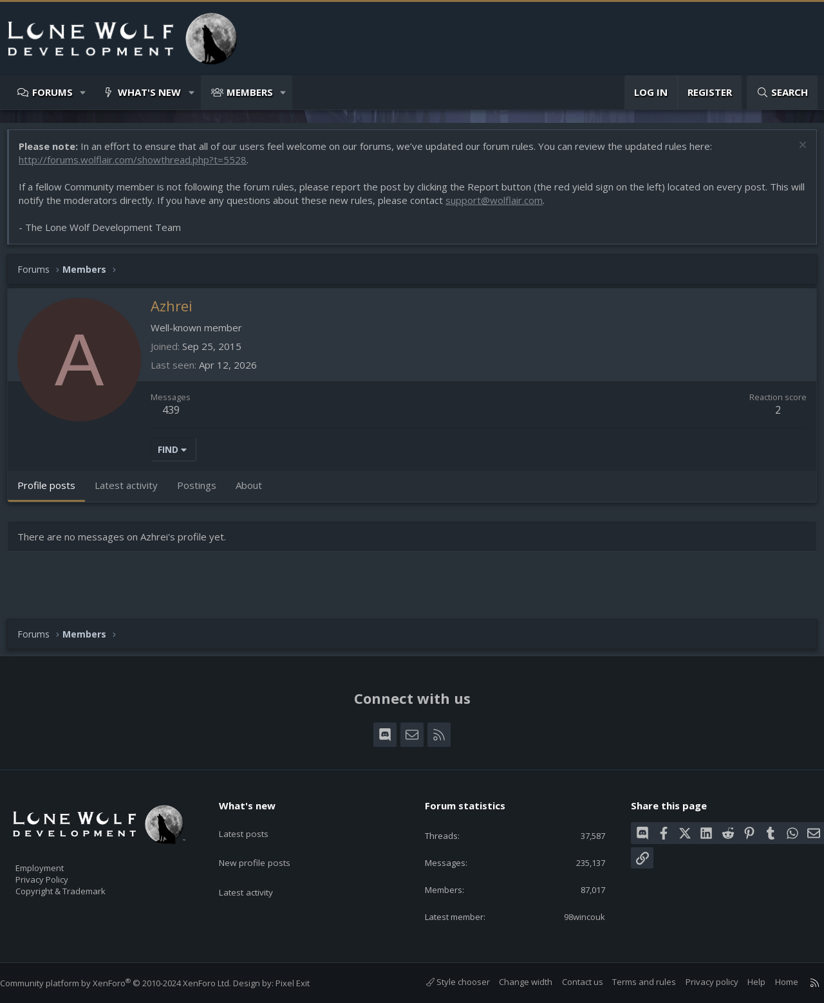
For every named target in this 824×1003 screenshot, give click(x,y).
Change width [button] (512, 982)
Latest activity (256, 871)
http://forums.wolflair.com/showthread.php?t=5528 (139, 166)
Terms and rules (631, 982)
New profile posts (265, 846)
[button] (83, 92)
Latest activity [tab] (132, 491)
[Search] (782, 92)
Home (773, 982)
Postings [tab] (203, 491)
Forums (52, 92)
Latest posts (254, 820)
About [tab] (255, 491)
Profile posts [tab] (53, 491)
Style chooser (445, 982)
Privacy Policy (58, 873)
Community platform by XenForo (128, 983)
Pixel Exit (305, 983)
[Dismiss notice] (794, 153)
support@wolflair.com (516, 206)
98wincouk (575, 915)
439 (177, 416)
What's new (149, 92)
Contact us (569, 982)
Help (744, 982)
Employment (56, 859)
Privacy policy (699, 982)
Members (250, 92)
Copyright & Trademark (80, 886)
